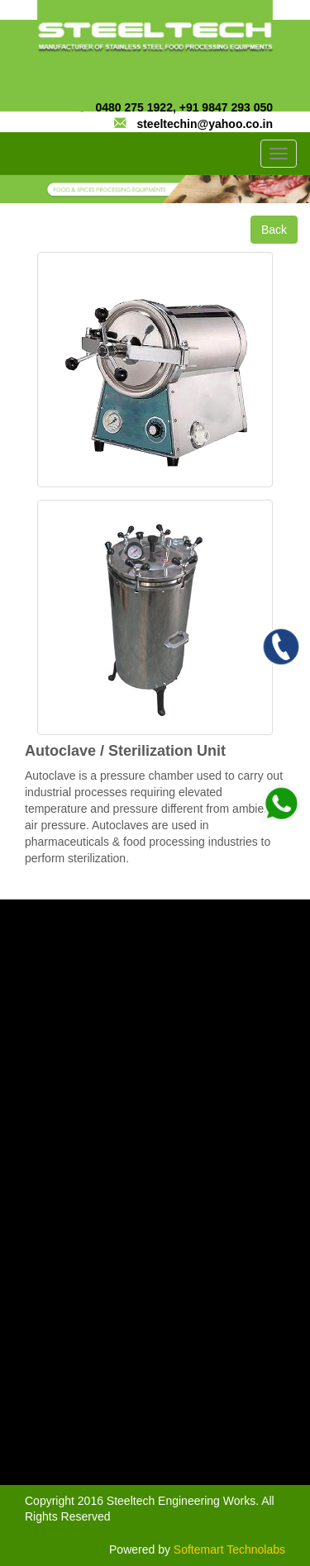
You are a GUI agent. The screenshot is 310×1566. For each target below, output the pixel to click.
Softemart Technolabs (229, 1549)
